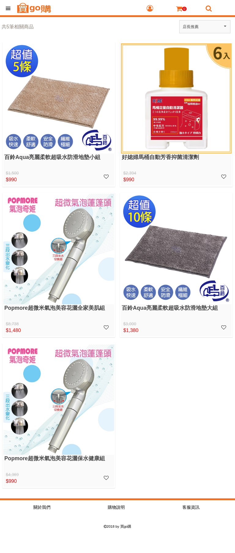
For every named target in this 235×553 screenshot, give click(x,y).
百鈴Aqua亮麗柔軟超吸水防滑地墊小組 (52, 157)
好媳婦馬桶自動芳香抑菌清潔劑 (160, 157)
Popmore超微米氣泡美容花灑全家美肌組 (54, 308)
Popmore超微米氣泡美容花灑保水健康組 (54, 458)
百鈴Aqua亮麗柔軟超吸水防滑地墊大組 (170, 308)
